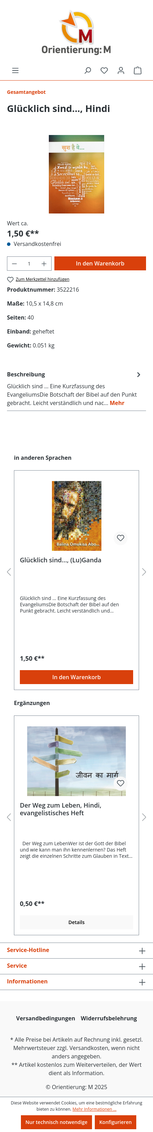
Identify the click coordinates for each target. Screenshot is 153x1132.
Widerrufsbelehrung (109, 1018)
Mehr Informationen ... (94, 1109)
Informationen (27, 981)
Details (76, 922)
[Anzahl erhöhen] (44, 263)
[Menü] (15, 70)
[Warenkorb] (137, 70)
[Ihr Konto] (121, 70)
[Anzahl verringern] (14, 263)
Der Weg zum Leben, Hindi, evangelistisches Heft (60, 809)
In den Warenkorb (100, 263)
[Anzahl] (29, 263)
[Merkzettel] (104, 70)
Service (17, 965)
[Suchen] (87, 70)
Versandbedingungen (45, 1018)
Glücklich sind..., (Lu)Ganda (60, 560)
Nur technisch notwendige (56, 1122)
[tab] (75, 388)
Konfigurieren (115, 1122)
